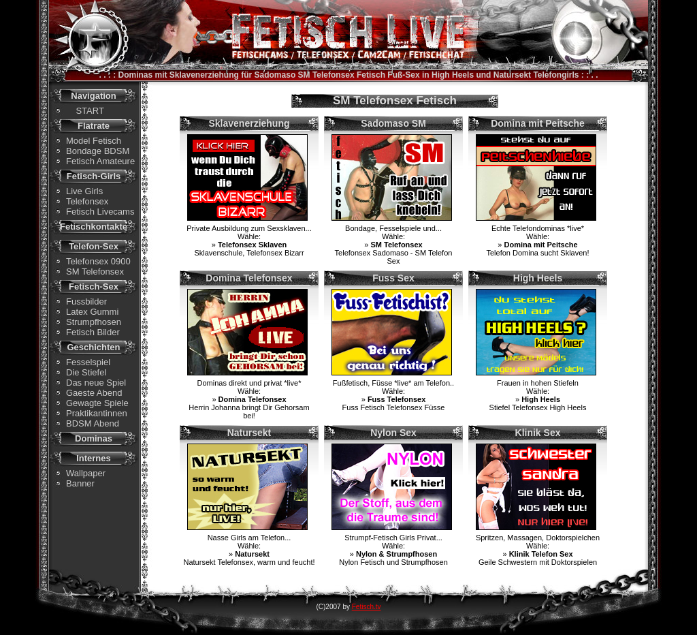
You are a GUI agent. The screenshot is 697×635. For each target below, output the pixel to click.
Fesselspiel (88, 362)
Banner (80, 483)
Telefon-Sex (93, 246)
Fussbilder (86, 301)
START (85, 111)
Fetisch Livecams (100, 211)
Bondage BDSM (97, 151)
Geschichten (93, 347)
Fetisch (371, 75)
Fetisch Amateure (100, 161)
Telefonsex (87, 201)
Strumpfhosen (93, 322)
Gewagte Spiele (97, 403)
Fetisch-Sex (93, 286)
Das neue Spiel (96, 382)
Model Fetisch (93, 141)
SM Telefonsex (95, 271)
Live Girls (84, 191)
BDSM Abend (92, 423)
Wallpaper (86, 473)
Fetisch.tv (366, 606)
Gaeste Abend (94, 393)
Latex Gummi (92, 312)
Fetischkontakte (93, 226)
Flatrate (94, 126)
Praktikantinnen (96, 413)
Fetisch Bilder (93, 332)
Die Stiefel (86, 372)
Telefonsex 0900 (98, 261)
